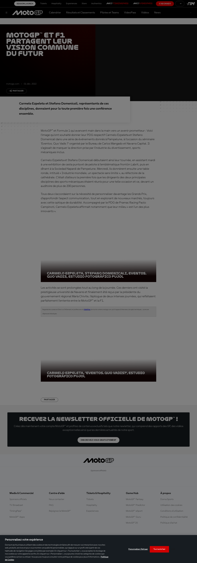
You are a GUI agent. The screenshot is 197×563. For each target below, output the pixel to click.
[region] (98, 549)
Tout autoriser (159, 549)
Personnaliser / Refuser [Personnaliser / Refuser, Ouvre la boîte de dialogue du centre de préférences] (138, 549)
